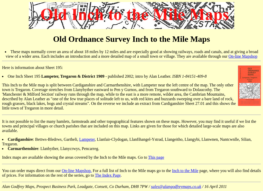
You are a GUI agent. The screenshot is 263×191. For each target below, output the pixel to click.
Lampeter (87, 139)
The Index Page (107, 175)
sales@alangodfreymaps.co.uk (176, 186)
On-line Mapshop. (77, 170)
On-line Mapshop (242, 56)
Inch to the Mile (185, 170)
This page (156, 157)
